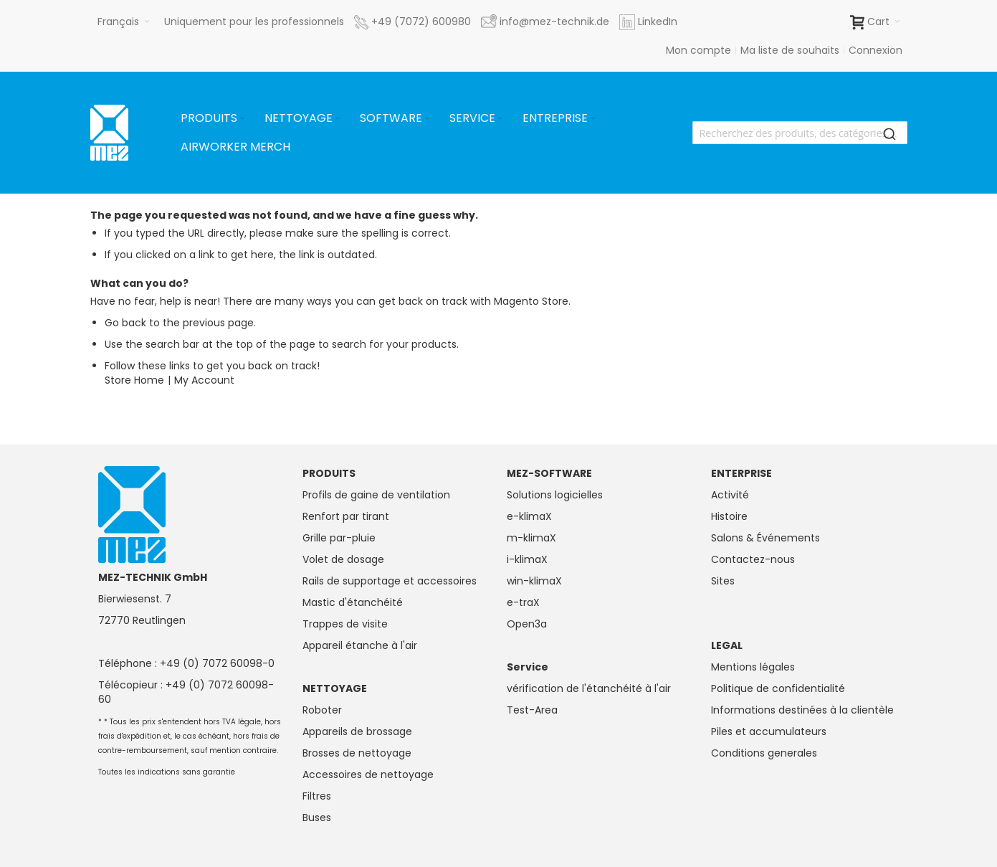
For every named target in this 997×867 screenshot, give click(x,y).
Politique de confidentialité (778, 688)
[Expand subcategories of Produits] (242, 118)
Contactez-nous (753, 559)
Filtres (316, 796)
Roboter (322, 710)
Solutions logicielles (555, 495)
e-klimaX (529, 516)
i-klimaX (527, 559)
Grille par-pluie (339, 538)
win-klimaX (534, 581)
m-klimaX (531, 538)
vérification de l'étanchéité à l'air (589, 688)
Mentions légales (753, 667)
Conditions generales (764, 753)
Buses (316, 817)
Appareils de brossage (357, 731)
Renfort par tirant (345, 516)
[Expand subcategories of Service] (500, 118)
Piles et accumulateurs (768, 731)
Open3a (527, 624)
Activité (730, 495)
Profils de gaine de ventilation (376, 495)
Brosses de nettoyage (356, 753)
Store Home (134, 380)
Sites (723, 581)
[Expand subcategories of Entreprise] (593, 118)
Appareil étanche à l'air (359, 645)
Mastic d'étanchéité (352, 602)
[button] (123, 21)
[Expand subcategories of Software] (427, 118)
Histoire (729, 516)
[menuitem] (214, 118)
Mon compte (698, 50)
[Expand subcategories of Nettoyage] (338, 118)
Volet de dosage (343, 559)
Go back (125, 323)
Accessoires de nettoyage (368, 774)
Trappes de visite (345, 624)
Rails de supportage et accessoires (389, 581)
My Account (204, 380)
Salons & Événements (765, 538)
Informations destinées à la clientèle (802, 710)
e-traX (523, 602)
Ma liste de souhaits (789, 50)
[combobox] (799, 132)
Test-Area (532, 710)
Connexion (875, 50)
